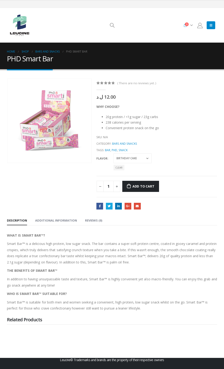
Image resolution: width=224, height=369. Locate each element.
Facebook (99, 206)
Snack (123, 150)
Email (137, 206)
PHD (114, 150)
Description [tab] (17, 220)
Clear (119, 167)
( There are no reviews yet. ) (136, 83)
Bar (107, 150)
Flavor (101, 158)
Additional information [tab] (56, 220)
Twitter (109, 206)
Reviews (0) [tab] (93, 220)
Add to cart (143, 186)
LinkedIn (118, 206)
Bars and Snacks (124, 144)
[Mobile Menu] (211, 25)
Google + (128, 206)
